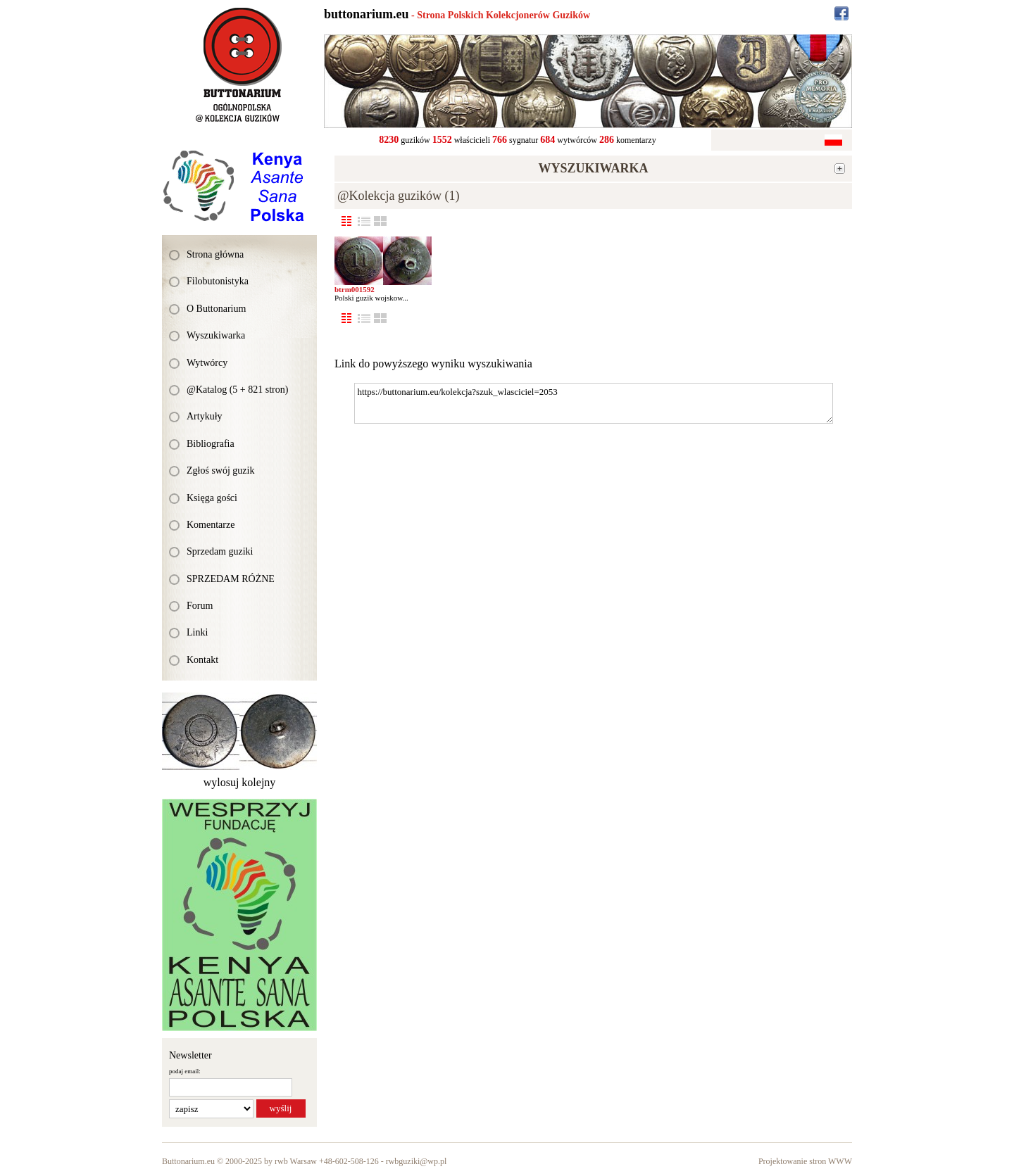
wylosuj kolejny (240, 782)
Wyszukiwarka (216, 335)
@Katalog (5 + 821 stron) (237, 389)
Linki (197, 632)
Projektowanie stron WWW (805, 1161)
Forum (200, 605)
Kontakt (202, 660)
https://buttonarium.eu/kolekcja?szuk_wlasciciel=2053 (593, 403)
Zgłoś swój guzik (220, 470)
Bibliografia (210, 443)
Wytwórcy (207, 363)
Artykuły (205, 416)
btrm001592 (354, 289)
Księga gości (212, 498)
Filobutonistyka (218, 281)
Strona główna (215, 254)
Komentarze (210, 524)
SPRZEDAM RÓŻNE (231, 579)
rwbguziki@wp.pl (416, 1161)
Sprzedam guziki (220, 551)
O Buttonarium (216, 308)
